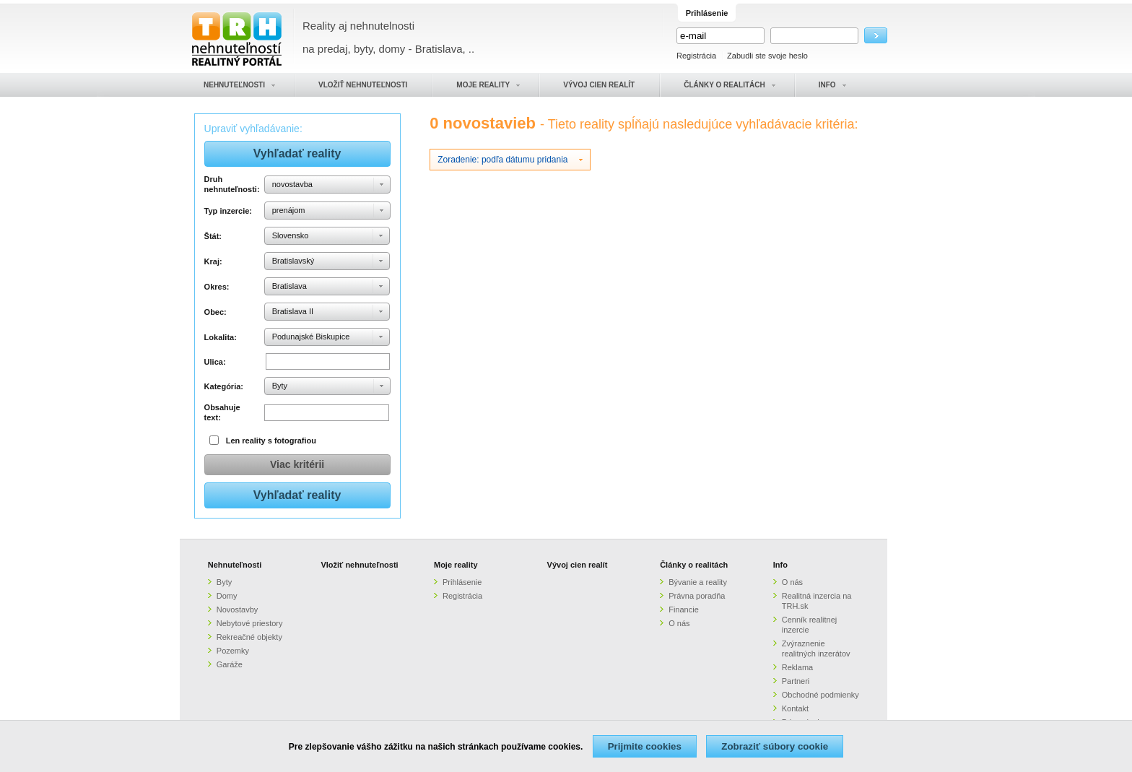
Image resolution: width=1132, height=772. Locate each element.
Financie (684, 609)
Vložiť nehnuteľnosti (359, 564)
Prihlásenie (462, 582)
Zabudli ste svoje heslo (767, 55)
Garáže (230, 664)
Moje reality (456, 564)
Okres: (217, 286)
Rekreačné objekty (249, 637)
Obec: (215, 312)
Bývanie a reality (698, 582)
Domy (227, 595)
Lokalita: (220, 337)
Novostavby (237, 609)
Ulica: (215, 361)
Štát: (213, 236)
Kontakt (795, 708)
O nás (679, 623)
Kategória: (223, 386)
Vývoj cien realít (577, 564)
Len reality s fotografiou (271, 440)
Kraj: (213, 261)
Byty (224, 582)
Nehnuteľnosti (235, 564)
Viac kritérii (297, 464)
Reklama (797, 667)
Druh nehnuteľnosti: (232, 184)
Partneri (796, 681)
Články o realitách (694, 564)
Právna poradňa (697, 595)
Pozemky (233, 650)
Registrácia (696, 55)
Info (780, 564)
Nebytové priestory (250, 623)
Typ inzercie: (228, 211)
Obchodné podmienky (820, 694)
